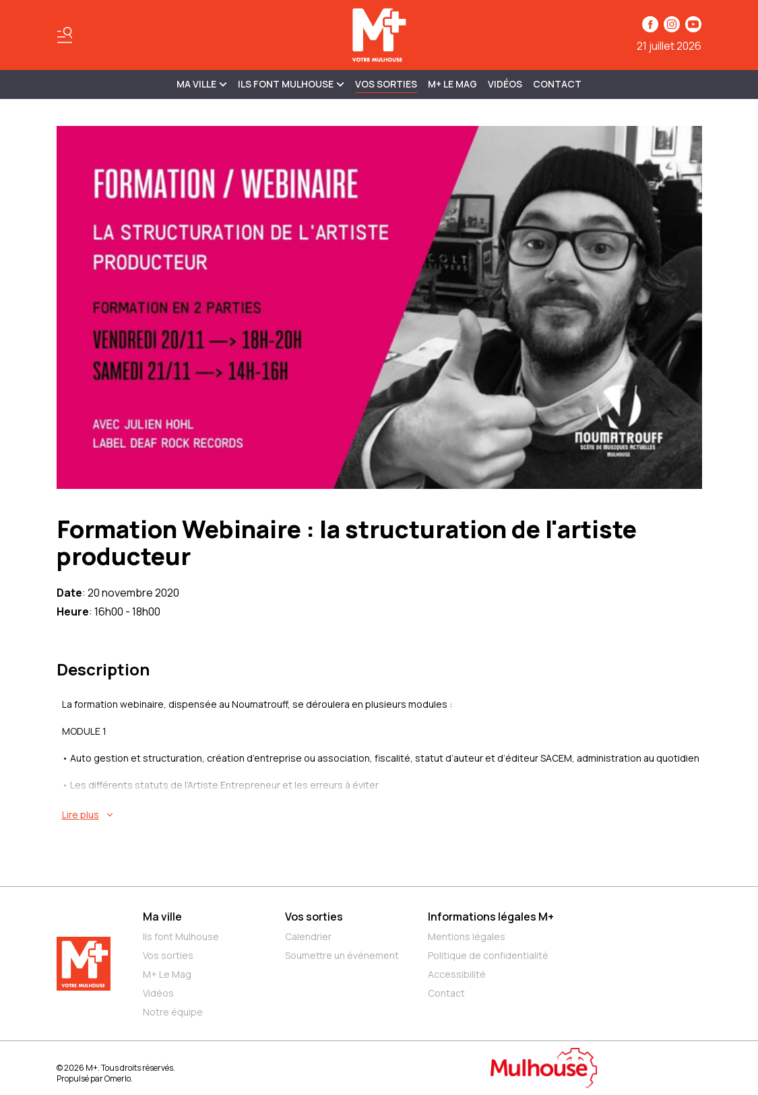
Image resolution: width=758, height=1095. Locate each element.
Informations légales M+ (491, 916)
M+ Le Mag (452, 83)
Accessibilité (457, 974)
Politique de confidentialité (488, 955)
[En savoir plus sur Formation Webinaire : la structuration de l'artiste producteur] (382, 815)
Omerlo (117, 1078)
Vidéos (505, 83)
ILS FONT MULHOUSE (291, 83)
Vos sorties (386, 83)
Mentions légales (466, 936)
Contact (557, 83)
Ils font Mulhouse (181, 936)
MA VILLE (202, 83)
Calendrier (308, 936)
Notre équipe (173, 1011)
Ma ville (162, 916)
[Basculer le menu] (65, 35)
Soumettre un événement (342, 955)
